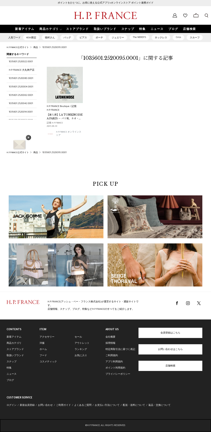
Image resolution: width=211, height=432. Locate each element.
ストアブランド (15, 349)
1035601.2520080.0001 (21, 78)
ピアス (83, 38)
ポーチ (99, 38)
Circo (178, 37)
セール (78, 337)
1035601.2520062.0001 (21, 95)
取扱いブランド (15, 356)
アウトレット (82, 343)
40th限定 (31, 38)
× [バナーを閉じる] (28, 138)
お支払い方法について (107, 405)
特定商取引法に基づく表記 (120, 349)
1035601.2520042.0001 (21, 103)
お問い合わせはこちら (170, 349)
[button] (50, 29)
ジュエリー (118, 38)
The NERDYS (139, 37)
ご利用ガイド (63, 405)
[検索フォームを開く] (206, 15)
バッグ (67, 38)
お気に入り (81, 356)
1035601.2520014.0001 (21, 112)
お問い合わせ (45, 405)
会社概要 (110, 337)
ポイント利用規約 (115, 368)
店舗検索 (170, 366)
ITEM (43, 329)
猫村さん (50, 38)
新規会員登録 (27, 405)
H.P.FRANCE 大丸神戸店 (21, 70)
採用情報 (110, 343)
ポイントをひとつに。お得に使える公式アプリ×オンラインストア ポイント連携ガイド (106, 3)
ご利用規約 (112, 356)
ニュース (11, 374)
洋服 (42, 343)
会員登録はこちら (170, 333)
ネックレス (161, 38)
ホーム (43, 349)
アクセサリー (47, 337)
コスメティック (48, 362)
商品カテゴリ (14, 343)
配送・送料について (134, 405)
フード (43, 356)
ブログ (10, 380)
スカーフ (195, 38)
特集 (9, 368)
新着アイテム (14, 337)
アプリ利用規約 (114, 362)
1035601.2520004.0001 (21, 87)
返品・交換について (159, 405)
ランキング (81, 349)
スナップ (11, 362)
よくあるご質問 (82, 405)
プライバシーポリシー (118, 374)
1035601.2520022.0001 (21, 62)
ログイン (11, 405)
